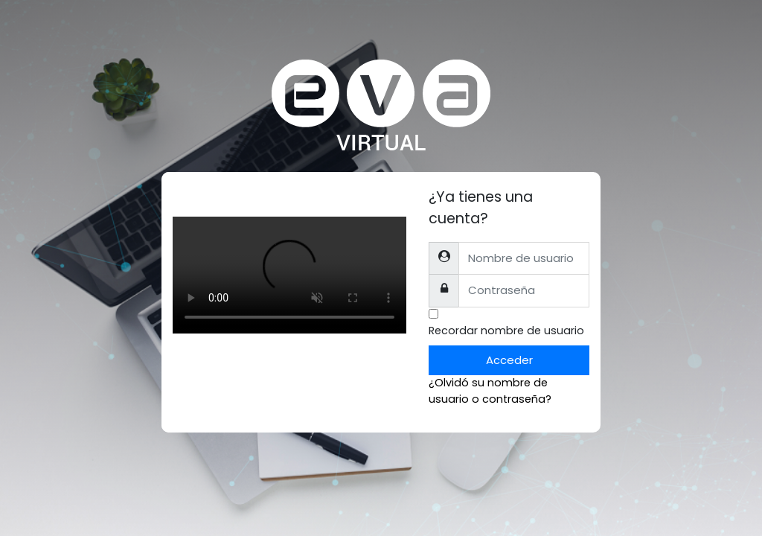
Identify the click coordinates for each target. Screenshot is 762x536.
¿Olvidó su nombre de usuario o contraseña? (490, 390)
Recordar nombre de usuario (506, 330)
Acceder (509, 360)
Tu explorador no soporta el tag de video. (289, 275)
